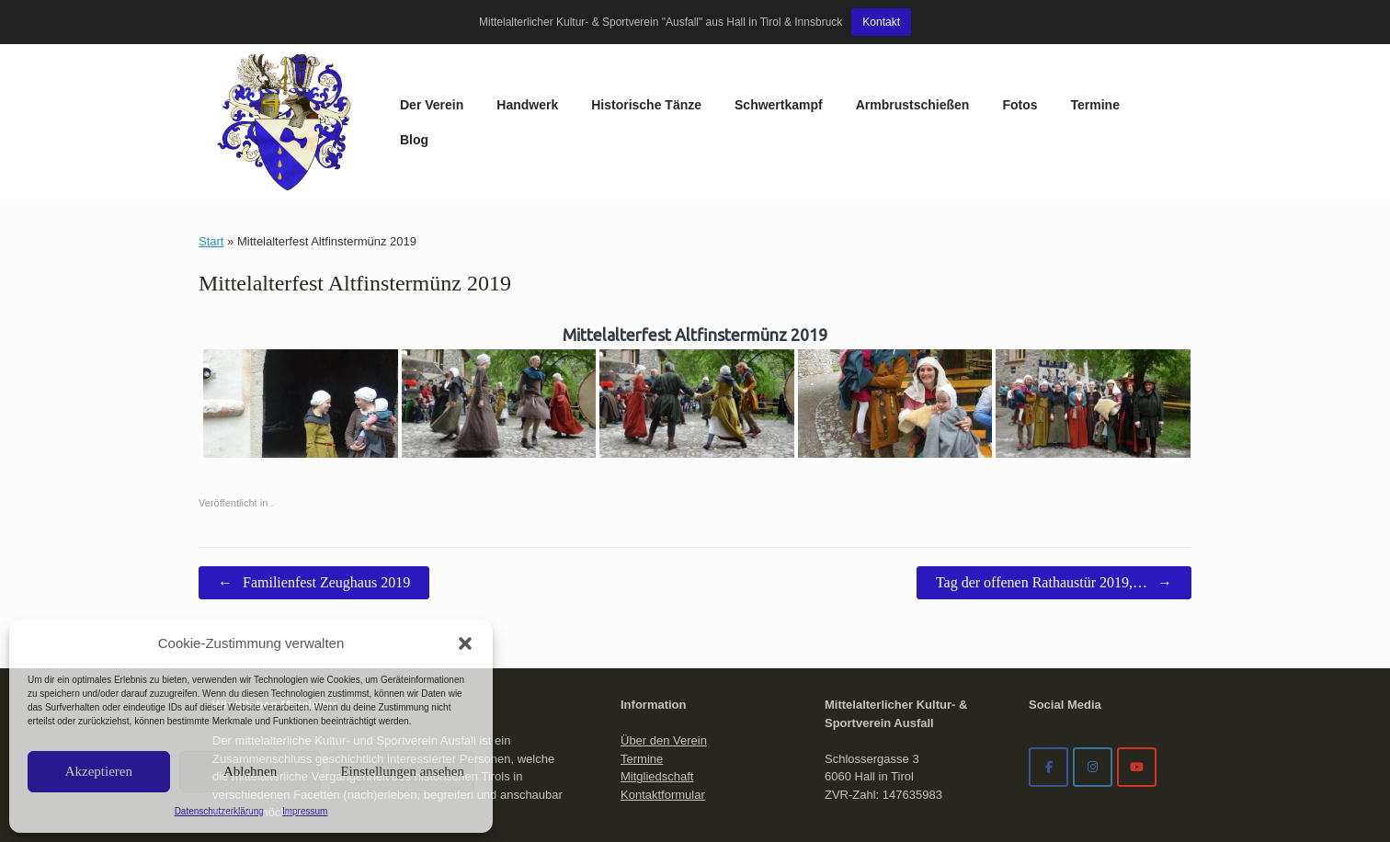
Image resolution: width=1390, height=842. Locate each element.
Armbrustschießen (776, 61)
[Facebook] (1048, 646)
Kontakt (881, 22)
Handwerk (390, 61)
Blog (1030, 61)
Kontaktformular (663, 673)
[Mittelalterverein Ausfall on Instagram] (1092, 646)
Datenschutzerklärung (219, 811)
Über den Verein (664, 619)
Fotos (882, 61)
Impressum (304, 811)
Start (211, 120)
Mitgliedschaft (657, 655)
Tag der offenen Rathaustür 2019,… (1054, 461)
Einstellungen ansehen (402, 771)
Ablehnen (250, 771)
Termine (958, 61)
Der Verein (294, 61)
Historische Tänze (509, 61)
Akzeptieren (98, 771)
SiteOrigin (732, 806)
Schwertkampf (642, 61)
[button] (465, 643)
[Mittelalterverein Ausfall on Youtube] (1136, 646)
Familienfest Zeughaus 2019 (314, 461)
